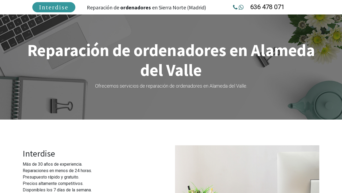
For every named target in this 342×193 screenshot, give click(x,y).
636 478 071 (266, 7)
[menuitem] (55, 7)
